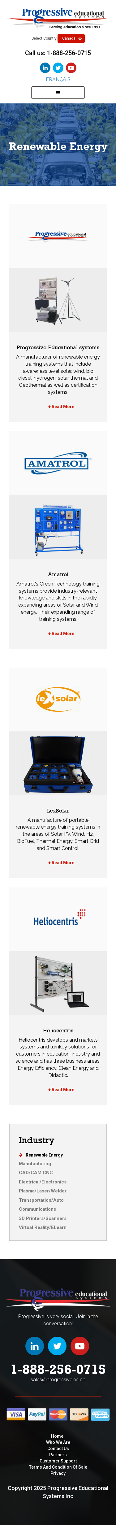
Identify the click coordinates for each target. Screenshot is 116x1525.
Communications (37, 1209)
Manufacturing (35, 1163)
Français (58, 79)
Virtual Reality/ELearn (43, 1227)
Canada (72, 38)
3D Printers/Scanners (43, 1218)
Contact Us (58, 1448)
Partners (58, 1454)
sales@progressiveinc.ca (58, 1380)
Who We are (58, 1442)
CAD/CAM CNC (36, 1172)
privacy (58, 1473)
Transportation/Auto (41, 1200)
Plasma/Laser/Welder (43, 1191)
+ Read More (61, 406)
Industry (36, 1140)
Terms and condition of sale (58, 1467)
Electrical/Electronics (43, 1182)
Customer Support (58, 1460)
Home (57, 1436)
